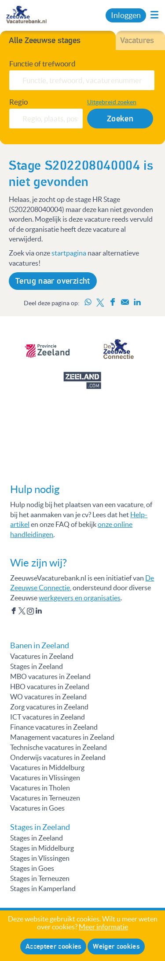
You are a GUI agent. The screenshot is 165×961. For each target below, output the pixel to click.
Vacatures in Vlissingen (45, 778)
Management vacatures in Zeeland (62, 737)
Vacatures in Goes (37, 808)
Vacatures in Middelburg (47, 767)
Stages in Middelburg (42, 848)
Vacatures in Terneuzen (45, 798)
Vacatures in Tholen (40, 788)
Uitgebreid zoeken (111, 102)
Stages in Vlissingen (40, 858)
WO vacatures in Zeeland (48, 697)
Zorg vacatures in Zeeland (49, 707)
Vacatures (137, 40)
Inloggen (126, 15)
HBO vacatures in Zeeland (49, 687)
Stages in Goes (32, 868)
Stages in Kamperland (43, 888)
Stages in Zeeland (36, 666)
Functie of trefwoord (42, 64)
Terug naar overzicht (52, 281)
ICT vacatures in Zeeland (47, 717)
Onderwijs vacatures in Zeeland (58, 757)
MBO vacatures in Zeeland (50, 676)
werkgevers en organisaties (80, 598)
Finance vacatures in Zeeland (54, 727)
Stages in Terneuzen (40, 878)
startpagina (68, 253)
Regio (18, 102)
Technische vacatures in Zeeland (58, 747)
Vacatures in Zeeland (41, 656)
